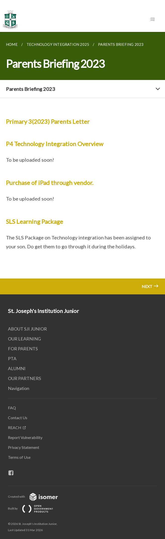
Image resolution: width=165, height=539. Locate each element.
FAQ (12, 407)
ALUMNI (17, 368)
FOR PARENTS (23, 348)
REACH (14, 427)
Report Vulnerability (25, 437)
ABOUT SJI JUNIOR (27, 329)
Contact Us (17, 417)
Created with (37, 496)
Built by (34, 508)
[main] (82, 163)
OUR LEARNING (24, 338)
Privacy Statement (23, 447)
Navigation (18, 388)
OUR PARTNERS (24, 378)
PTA (12, 358)
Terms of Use (19, 457)
